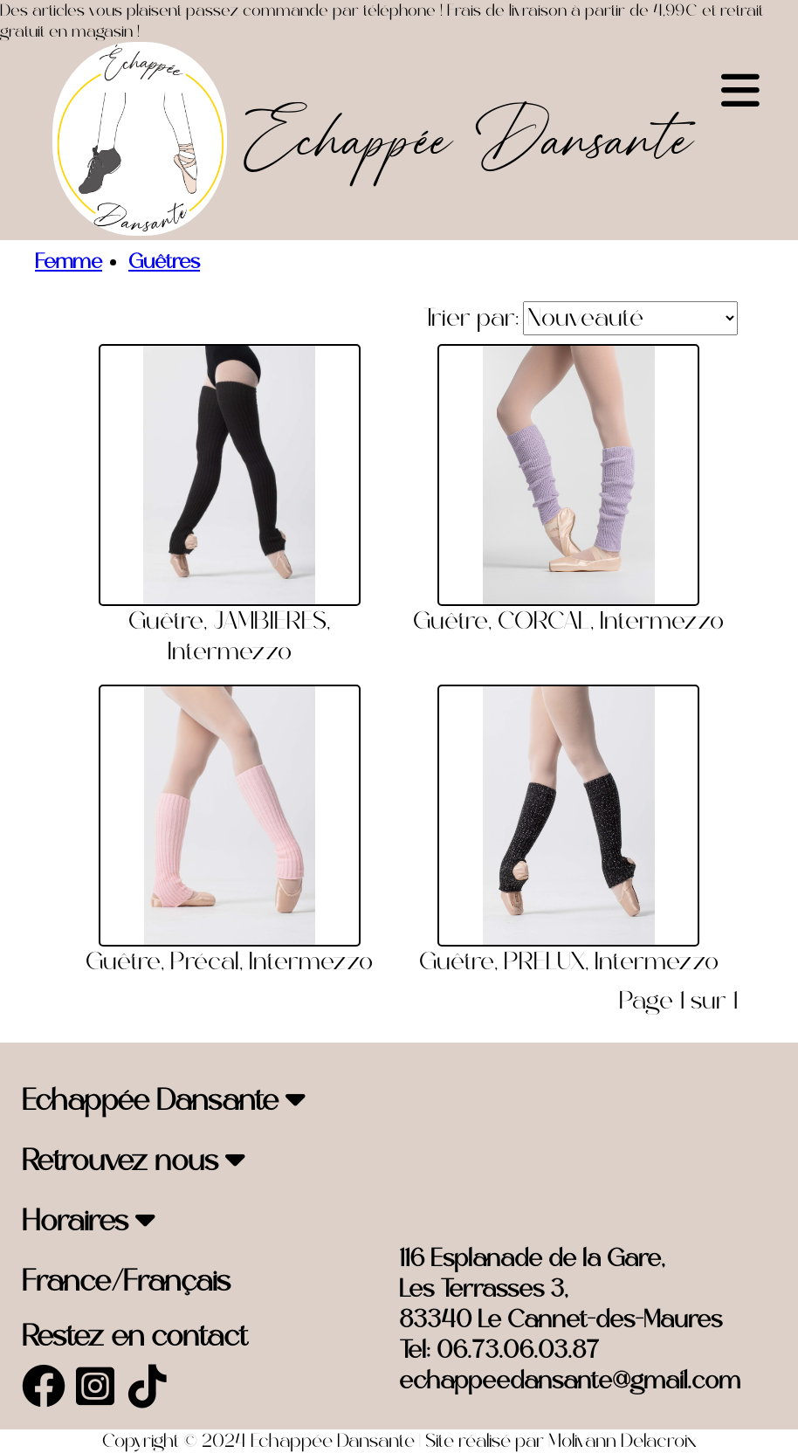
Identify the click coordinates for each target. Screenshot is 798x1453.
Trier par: (471, 318)
